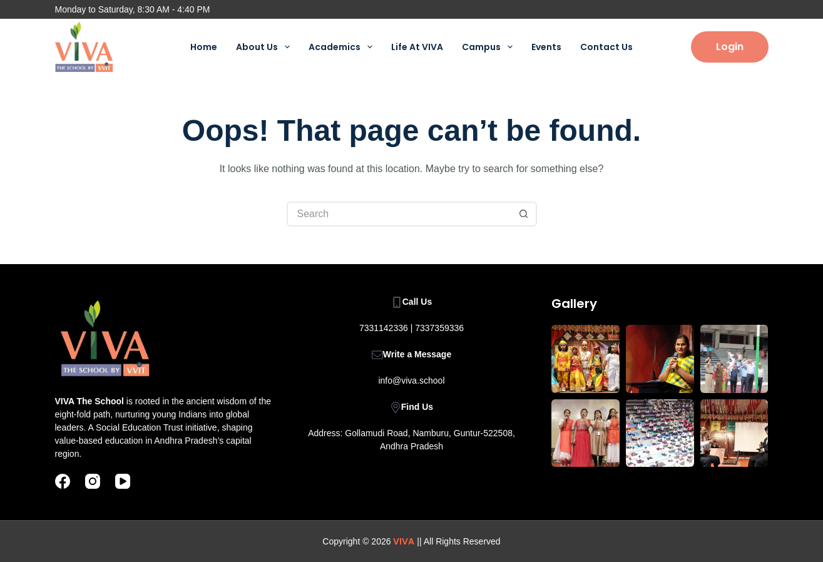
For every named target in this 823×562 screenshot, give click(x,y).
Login (730, 46)
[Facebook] (62, 481)
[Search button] (524, 214)
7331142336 (383, 328)
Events (546, 47)
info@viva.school (411, 381)
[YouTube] (122, 481)
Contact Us (606, 47)
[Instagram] (92, 481)
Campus (490, 46)
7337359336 (439, 328)
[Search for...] (399, 214)
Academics (343, 46)
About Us (265, 46)
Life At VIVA (417, 47)
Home (203, 47)
